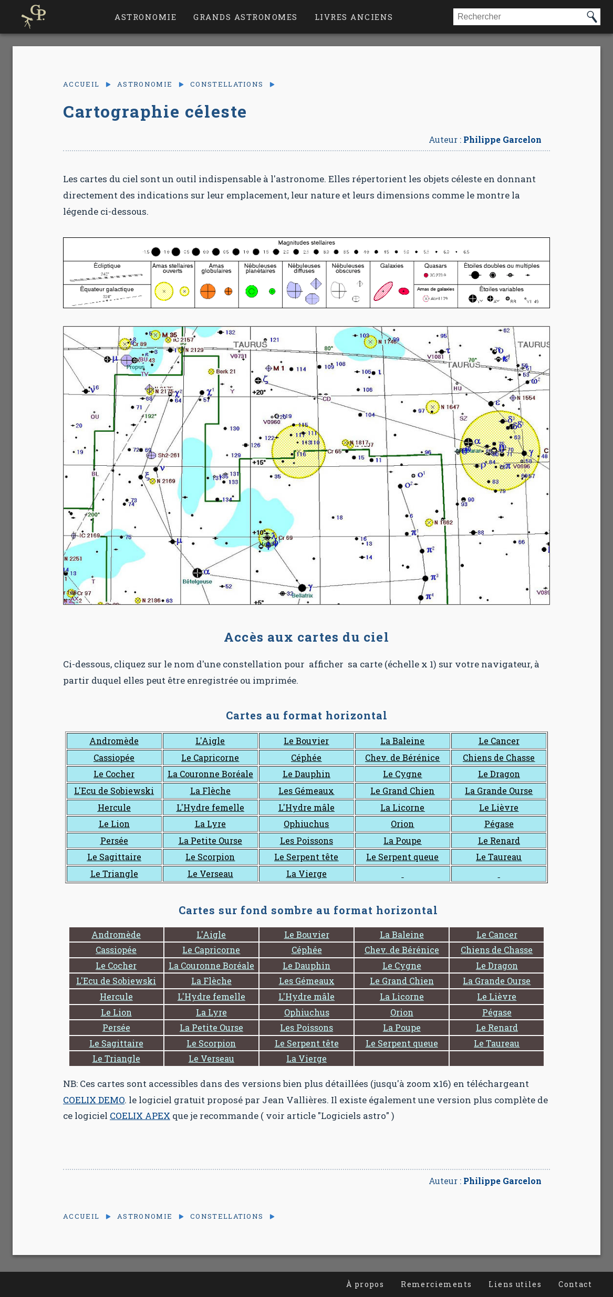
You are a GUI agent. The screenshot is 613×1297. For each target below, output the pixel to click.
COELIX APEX (140, 1116)
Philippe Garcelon (502, 139)
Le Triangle (114, 873)
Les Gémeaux (306, 790)
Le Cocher (113, 773)
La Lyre (210, 823)
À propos (365, 1284)
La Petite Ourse (210, 840)
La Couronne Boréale (210, 773)
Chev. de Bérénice (402, 757)
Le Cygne (402, 773)
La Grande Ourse (499, 790)
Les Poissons (306, 840)
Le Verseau (210, 873)
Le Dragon (499, 773)
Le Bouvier (306, 740)
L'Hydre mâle (306, 807)
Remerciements (436, 1284)
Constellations (226, 84)
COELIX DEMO (93, 1100)
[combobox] (518, 16)
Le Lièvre (498, 807)
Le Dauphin (306, 773)
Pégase (499, 823)
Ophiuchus (306, 823)
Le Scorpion (210, 856)
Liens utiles (515, 1284)
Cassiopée (113, 757)
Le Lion (114, 823)
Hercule (114, 807)
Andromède (114, 740)
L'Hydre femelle (210, 807)
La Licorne (402, 807)
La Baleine (402, 740)
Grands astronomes (245, 17)
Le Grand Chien (402, 790)
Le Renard (499, 840)
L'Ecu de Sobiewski (114, 790)
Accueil (81, 84)
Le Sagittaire (114, 856)
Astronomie (145, 17)
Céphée (306, 757)
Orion (402, 823)
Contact (575, 1284)
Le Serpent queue (402, 856)
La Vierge (306, 873)
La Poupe (402, 840)
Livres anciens (354, 17)
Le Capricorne (210, 757)
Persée (114, 840)
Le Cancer (499, 740)
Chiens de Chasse (499, 757)
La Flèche (210, 790)
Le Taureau (499, 856)
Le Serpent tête (306, 856)
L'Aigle (210, 740)
